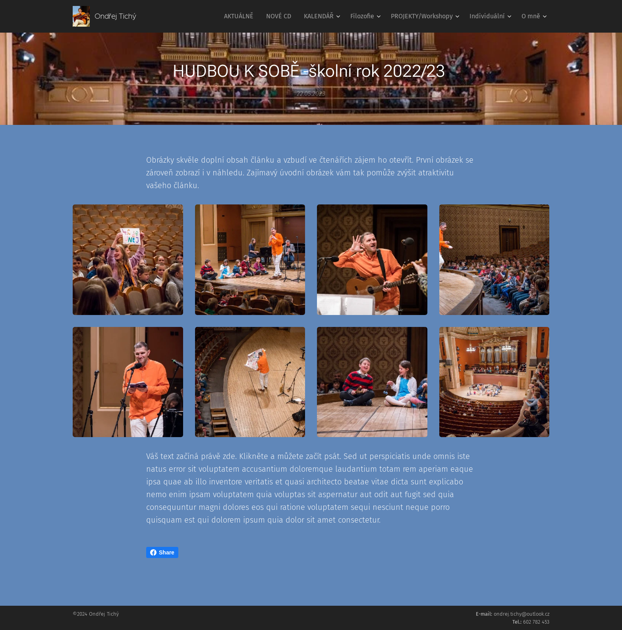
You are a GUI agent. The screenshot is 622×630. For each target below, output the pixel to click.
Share (162, 552)
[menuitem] (241, 16)
